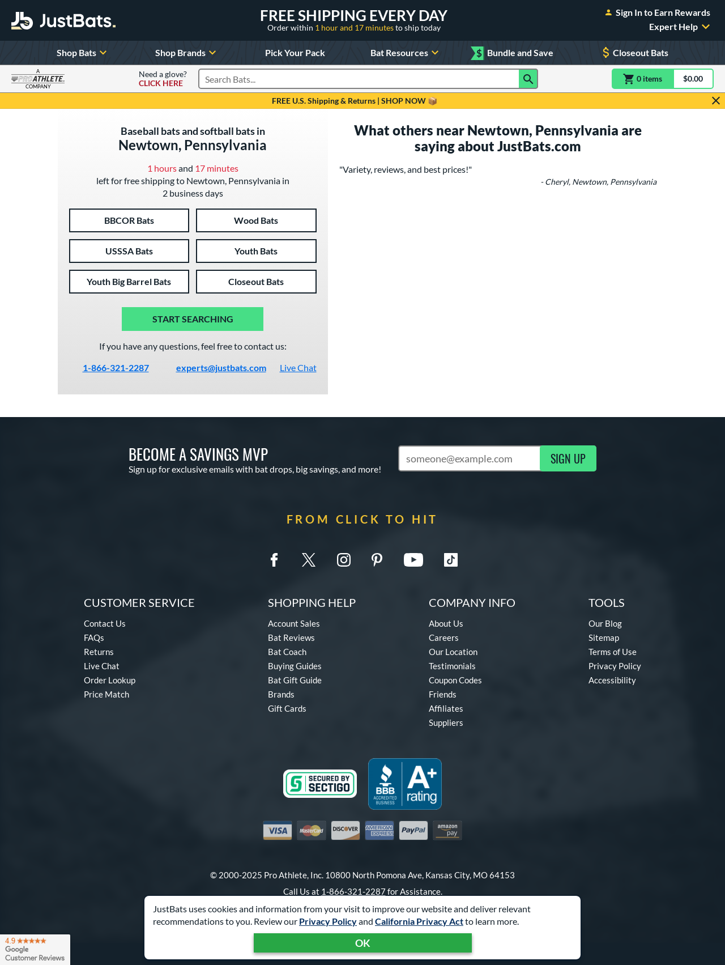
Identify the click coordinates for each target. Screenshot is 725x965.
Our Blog (605, 623)
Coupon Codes (455, 680)
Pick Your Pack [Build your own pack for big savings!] (295, 52)
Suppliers (446, 722)
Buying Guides (295, 666)
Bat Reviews (291, 637)
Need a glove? (163, 79)
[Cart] (663, 79)
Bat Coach (287, 652)
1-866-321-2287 (116, 367)
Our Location (453, 652)
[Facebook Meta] (274, 560)
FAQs (94, 637)
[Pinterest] (377, 560)
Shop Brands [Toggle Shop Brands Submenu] (187, 52)
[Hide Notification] (716, 101)
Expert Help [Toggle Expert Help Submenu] (681, 26)
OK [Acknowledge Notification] (362, 943)
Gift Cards (287, 708)
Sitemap (603, 637)
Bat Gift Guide (295, 680)
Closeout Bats (633, 52)
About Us (446, 623)
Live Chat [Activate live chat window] (298, 367)
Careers (444, 637)
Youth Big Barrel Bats (129, 281)
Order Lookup (109, 680)
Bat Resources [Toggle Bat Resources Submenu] (406, 52)
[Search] (528, 79)
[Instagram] (344, 560)
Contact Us (105, 623)
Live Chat (102, 666)
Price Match (106, 694)
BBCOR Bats (129, 220)
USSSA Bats (129, 250)
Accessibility (612, 680)
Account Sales (294, 623)
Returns (99, 652)
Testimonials (452, 666)
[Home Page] (63, 20)
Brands (281, 694)
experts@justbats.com (221, 367)
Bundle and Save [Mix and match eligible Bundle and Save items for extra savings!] (514, 53)
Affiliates (446, 708)
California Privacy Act (419, 921)
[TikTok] (451, 560)
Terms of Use (612, 652)
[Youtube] (413, 560)
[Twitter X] (308, 560)
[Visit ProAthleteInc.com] (38, 79)
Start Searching (192, 318)
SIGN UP (568, 458)
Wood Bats (256, 220)
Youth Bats (256, 250)
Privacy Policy (328, 921)
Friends (443, 694)
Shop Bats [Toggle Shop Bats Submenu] (83, 52)
